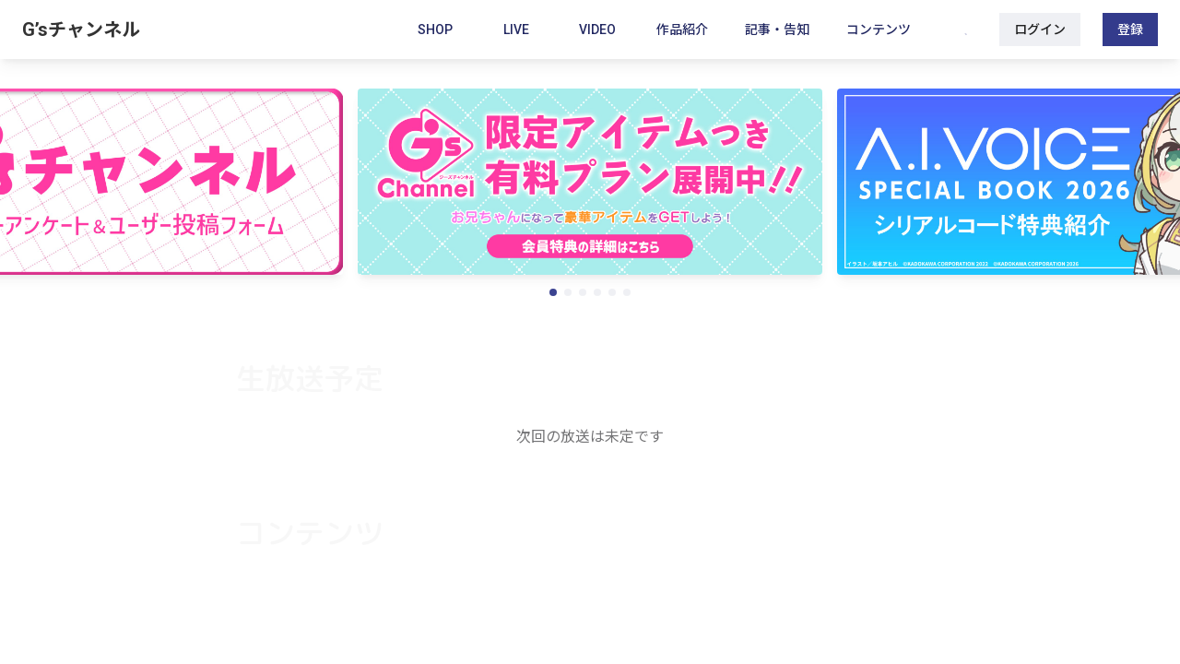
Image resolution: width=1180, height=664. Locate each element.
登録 (1130, 29)
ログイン (1039, 29)
